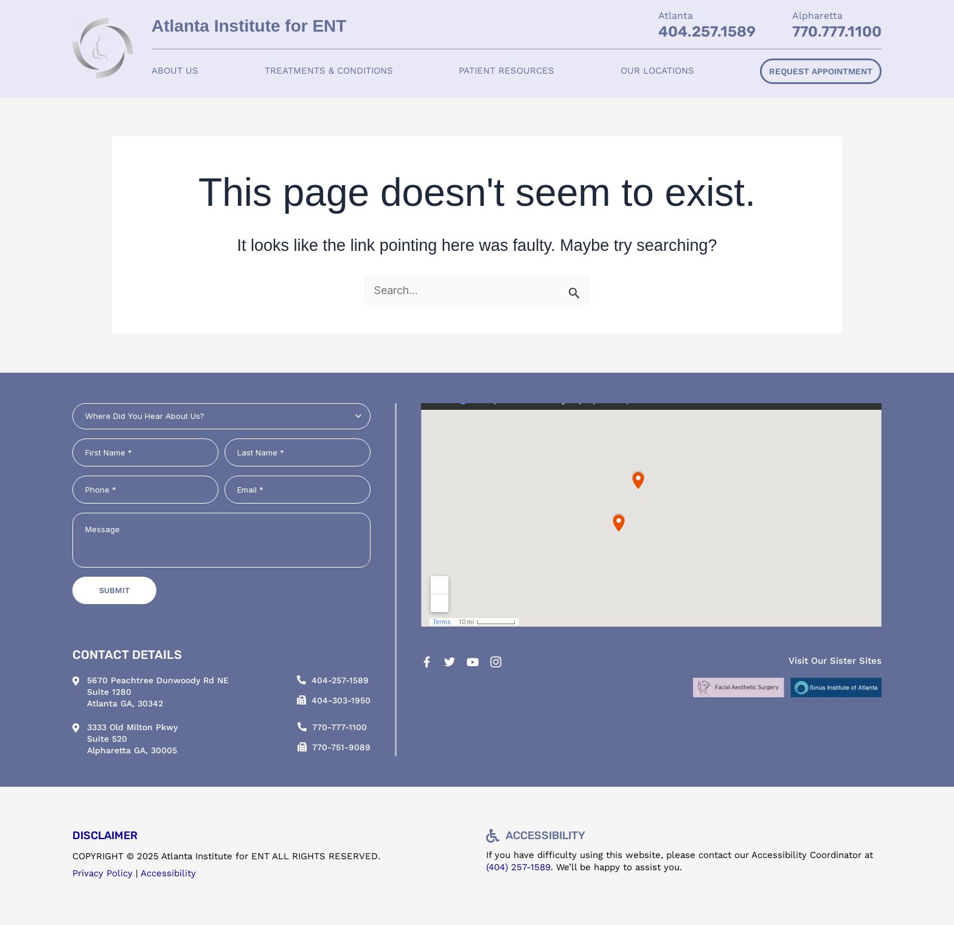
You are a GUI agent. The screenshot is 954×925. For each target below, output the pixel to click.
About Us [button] (174, 70)
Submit (114, 590)
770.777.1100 (837, 31)
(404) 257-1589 (518, 867)
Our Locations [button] (657, 70)
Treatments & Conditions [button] (329, 70)
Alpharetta (817, 15)
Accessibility (168, 873)
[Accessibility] (493, 836)
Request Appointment (820, 71)
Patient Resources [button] (506, 70)
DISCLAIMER (105, 835)
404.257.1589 (707, 31)
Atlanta (675, 15)
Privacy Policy (102, 873)
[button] (174, 70)
